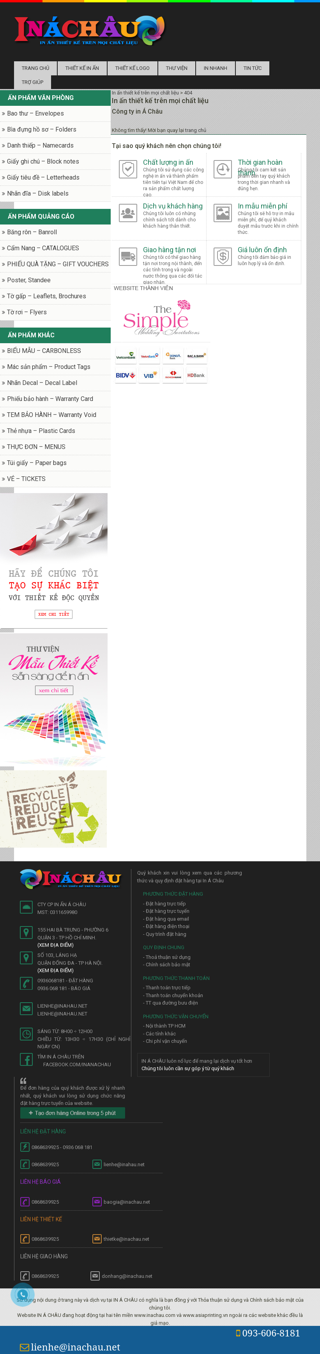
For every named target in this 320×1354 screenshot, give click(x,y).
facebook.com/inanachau (77, 1064)
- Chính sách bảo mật (166, 964)
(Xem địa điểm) (55, 945)
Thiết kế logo (132, 68)
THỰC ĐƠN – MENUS (36, 447)
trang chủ (195, 130)
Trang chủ (35, 68)
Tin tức (253, 68)
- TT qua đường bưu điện (170, 1003)
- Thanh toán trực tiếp (167, 988)
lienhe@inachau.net (70, 1346)
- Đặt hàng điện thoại (166, 926)
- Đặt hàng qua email (166, 919)
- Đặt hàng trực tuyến (166, 911)
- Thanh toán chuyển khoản (173, 995)
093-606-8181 (268, 1332)
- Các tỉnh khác (159, 1034)
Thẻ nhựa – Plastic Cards (41, 431)
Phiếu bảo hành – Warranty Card (50, 399)
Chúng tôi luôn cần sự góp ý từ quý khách (187, 1068)
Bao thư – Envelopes (35, 113)
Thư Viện (176, 68)
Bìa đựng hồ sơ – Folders (41, 129)
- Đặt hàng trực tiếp (164, 904)
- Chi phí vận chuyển (165, 1041)
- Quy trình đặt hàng (164, 934)
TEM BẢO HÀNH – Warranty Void (51, 415)
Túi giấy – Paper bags (37, 463)
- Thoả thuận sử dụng (167, 957)
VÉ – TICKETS (26, 479)
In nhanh (215, 68)
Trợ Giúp (32, 82)
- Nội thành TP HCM (164, 1026)
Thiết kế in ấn (82, 68)
